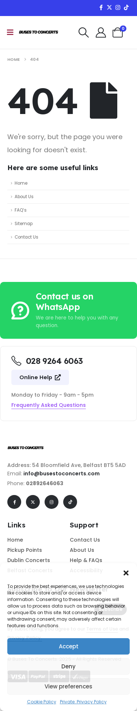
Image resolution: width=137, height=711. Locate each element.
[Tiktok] (126, 7)
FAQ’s (21, 210)
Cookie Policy (41, 702)
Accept (69, 646)
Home (21, 183)
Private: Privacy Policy (83, 702)
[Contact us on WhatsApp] (68, 310)
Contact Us (26, 237)
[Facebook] (100, 7)
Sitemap (24, 224)
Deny (68, 666)
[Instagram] (117, 7)
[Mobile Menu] (10, 32)
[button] (126, 572)
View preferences (68, 686)
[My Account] (101, 32)
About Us (24, 197)
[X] (109, 7)
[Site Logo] (39, 32)
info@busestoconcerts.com (61, 473)
